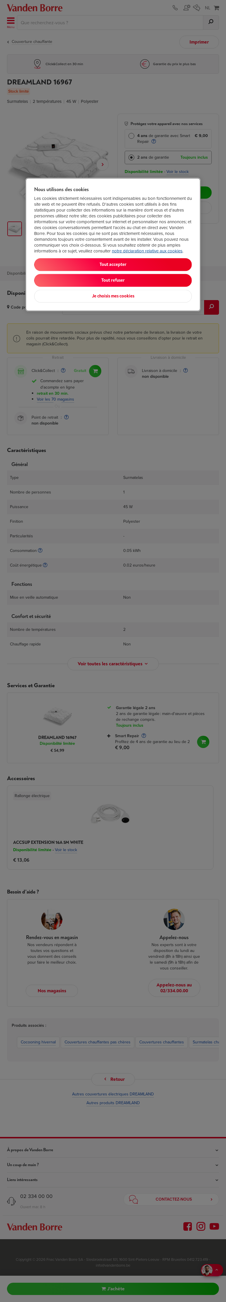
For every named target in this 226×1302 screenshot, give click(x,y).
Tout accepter (113, 264)
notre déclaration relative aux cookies (147, 251)
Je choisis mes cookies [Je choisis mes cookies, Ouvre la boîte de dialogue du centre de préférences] (113, 296)
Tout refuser (113, 280)
